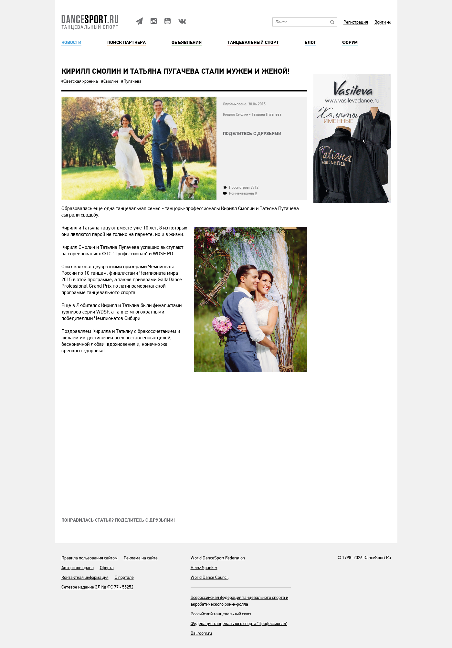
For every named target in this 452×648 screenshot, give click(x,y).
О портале (124, 577)
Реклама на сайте (141, 558)
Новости (71, 43)
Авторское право (77, 567)
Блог (310, 43)
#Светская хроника (79, 81)
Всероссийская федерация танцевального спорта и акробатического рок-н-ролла (239, 601)
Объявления (187, 43)
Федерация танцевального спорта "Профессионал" (239, 623)
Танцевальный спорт (253, 43)
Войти (380, 22)
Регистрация (355, 22)
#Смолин (109, 81)
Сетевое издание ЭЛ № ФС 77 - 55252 (97, 587)
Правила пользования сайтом (89, 558)
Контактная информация (85, 577)
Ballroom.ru (201, 633)
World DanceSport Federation (218, 558)
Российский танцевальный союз (221, 614)
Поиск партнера (126, 43)
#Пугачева (131, 81)
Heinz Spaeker (204, 567)
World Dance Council (209, 577)
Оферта (107, 567)
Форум (350, 43)
